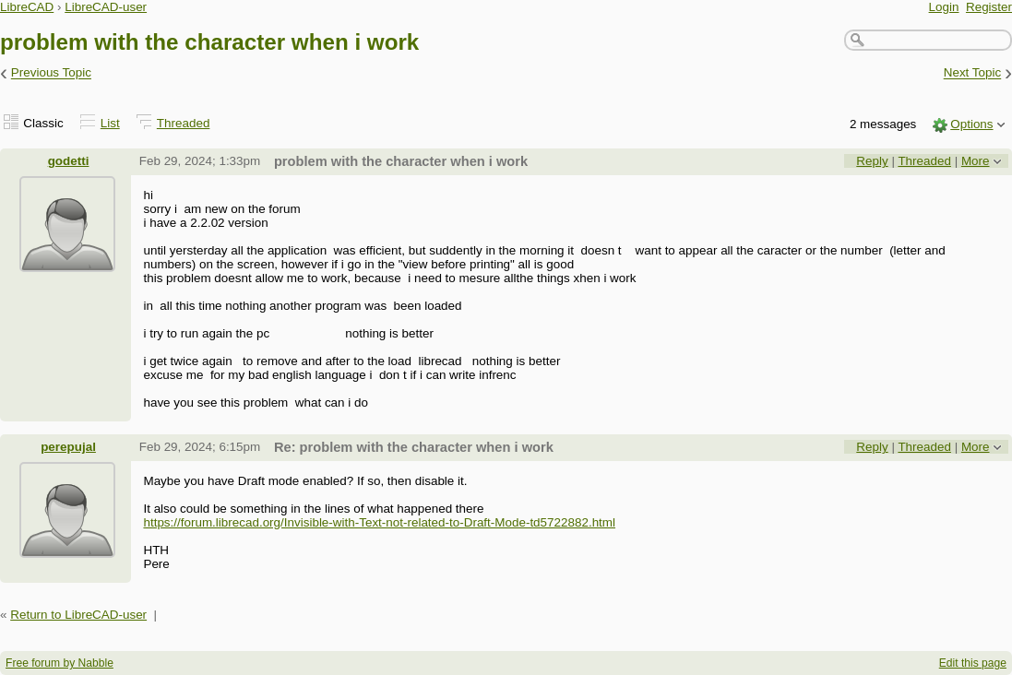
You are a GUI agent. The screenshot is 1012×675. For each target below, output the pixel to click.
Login (944, 7)
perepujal (68, 447)
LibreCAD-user (106, 7)
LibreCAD (27, 7)
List (110, 123)
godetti (68, 161)
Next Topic (973, 73)
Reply (871, 161)
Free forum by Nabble (59, 663)
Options (971, 124)
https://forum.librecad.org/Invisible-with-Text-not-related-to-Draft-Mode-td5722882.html (379, 522)
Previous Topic (51, 73)
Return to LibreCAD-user (78, 615)
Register (989, 7)
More (975, 161)
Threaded (183, 123)
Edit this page (972, 663)
